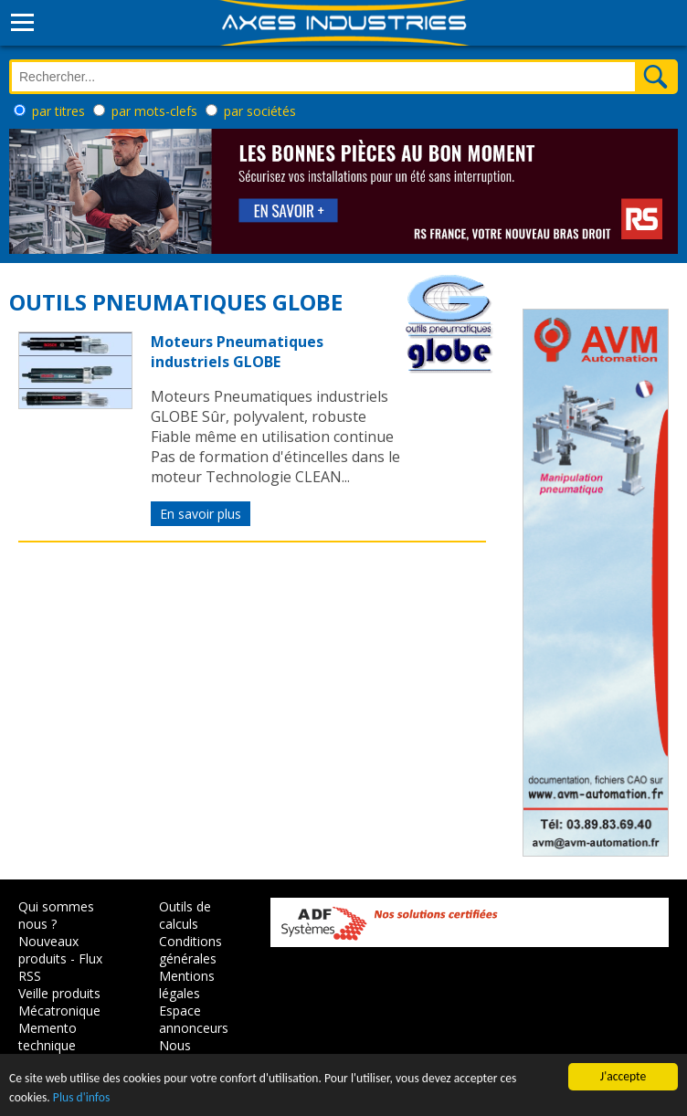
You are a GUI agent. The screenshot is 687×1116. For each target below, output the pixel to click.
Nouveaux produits (48, 949)
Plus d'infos (81, 1097)
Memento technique (47, 1036)
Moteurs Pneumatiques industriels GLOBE (237, 352)
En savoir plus (200, 513)
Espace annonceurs (193, 1019)
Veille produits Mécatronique (59, 1001)
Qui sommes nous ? (56, 915)
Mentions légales (187, 984)
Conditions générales (190, 949)
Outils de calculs (185, 915)
